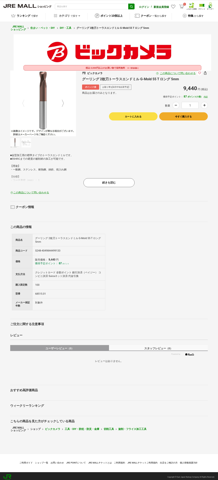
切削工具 (109, 426)
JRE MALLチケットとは (100, 460)
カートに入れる (133, 114)
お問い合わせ (57, 460)
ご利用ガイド (26, 460)
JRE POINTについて (76, 460)
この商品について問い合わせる (178, 70)
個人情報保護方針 (189, 460)
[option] (43, 101)
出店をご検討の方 (169, 460)
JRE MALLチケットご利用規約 (142, 460)
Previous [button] (25, 101)
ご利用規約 (119, 460)
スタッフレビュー (158, 346)
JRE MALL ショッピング (18, 26)
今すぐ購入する (183, 114)
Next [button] (61, 101)
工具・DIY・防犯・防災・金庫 (82, 426)
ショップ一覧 (41, 460)
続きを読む (109, 180)
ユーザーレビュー (59, 346)
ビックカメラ (52, 426)
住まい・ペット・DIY (42, 25)
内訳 (206, 94)
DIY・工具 (66, 25)
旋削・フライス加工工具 (132, 426)
